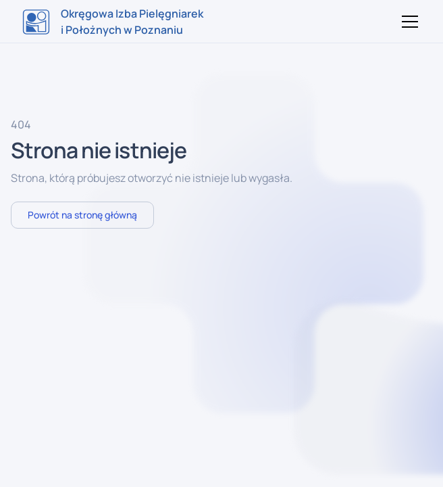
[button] (407, 21)
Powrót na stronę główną (82, 214)
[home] (112, 21)
